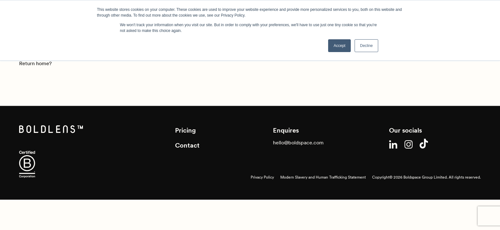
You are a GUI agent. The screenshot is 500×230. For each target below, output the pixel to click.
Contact (187, 145)
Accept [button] (339, 45)
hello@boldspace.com (298, 142)
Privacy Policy (262, 177)
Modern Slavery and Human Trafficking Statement (323, 177)
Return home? (35, 63)
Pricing (185, 130)
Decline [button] (366, 45)
